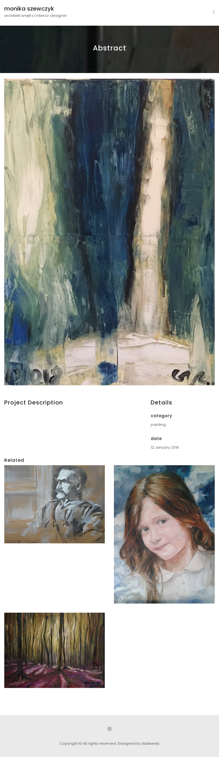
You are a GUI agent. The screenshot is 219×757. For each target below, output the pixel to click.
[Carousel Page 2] (213, 383)
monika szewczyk (29, 9)
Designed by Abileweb (138, 743)
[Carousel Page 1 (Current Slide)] (208, 383)
